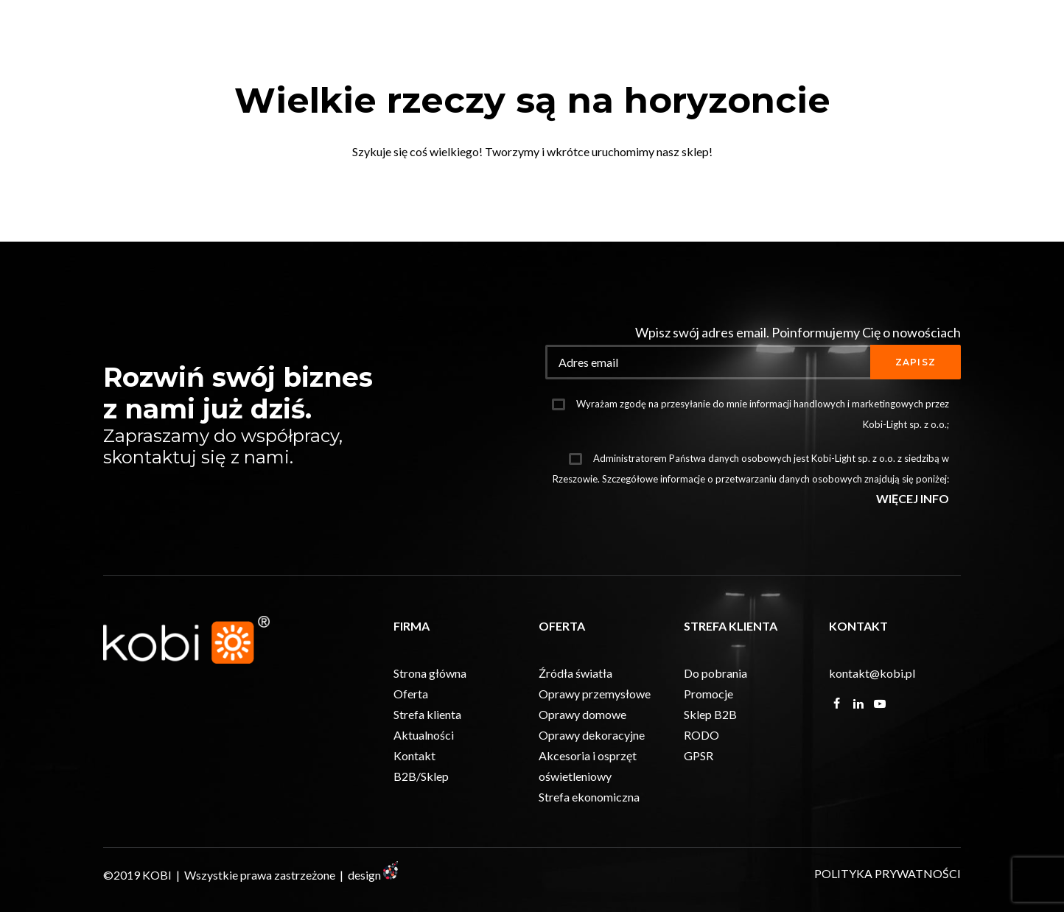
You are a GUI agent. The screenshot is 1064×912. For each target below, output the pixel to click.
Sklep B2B (710, 777)
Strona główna (429, 736)
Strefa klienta (427, 777)
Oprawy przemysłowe (595, 756)
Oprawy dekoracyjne (592, 797)
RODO (701, 797)
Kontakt (414, 818)
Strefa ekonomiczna (589, 859)
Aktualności (423, 797)
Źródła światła (575, 736)
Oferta (410, 756)
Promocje (708, 756)
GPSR (698, 818)
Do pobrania (715, 736)
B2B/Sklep (421, 839)
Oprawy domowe (582, 777)
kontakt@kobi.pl (872, 736)
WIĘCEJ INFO (912, 561)
